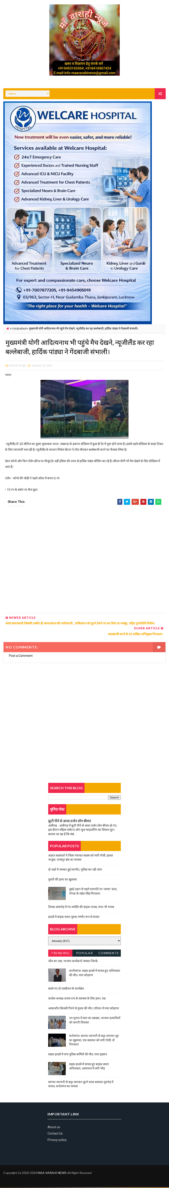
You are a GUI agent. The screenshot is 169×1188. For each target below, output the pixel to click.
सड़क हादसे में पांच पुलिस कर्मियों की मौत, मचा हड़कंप (77, 1055)
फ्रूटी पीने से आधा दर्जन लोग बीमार (69, 821)
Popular (84, 954)
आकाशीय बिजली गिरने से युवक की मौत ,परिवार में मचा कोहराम (83, 1009)
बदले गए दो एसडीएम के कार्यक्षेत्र (66, 989)
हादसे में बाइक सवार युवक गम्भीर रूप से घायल (73, 917)
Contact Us (55, 1134)
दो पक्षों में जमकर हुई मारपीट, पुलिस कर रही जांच (75, 870)
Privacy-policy (57, 1140)
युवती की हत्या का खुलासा (62, 880)
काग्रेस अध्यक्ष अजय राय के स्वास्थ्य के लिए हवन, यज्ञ (77, 999)
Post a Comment (21, 656)
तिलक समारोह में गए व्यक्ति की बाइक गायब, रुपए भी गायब (81, 908)
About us (54, 1127)
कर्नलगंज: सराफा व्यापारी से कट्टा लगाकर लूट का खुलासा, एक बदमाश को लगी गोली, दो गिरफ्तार (94, 1041)
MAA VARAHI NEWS (52, 1173)
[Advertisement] (84, 561)
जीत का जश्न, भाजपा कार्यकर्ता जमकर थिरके (73, 961)
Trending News (60, 954)
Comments (108, 954)
